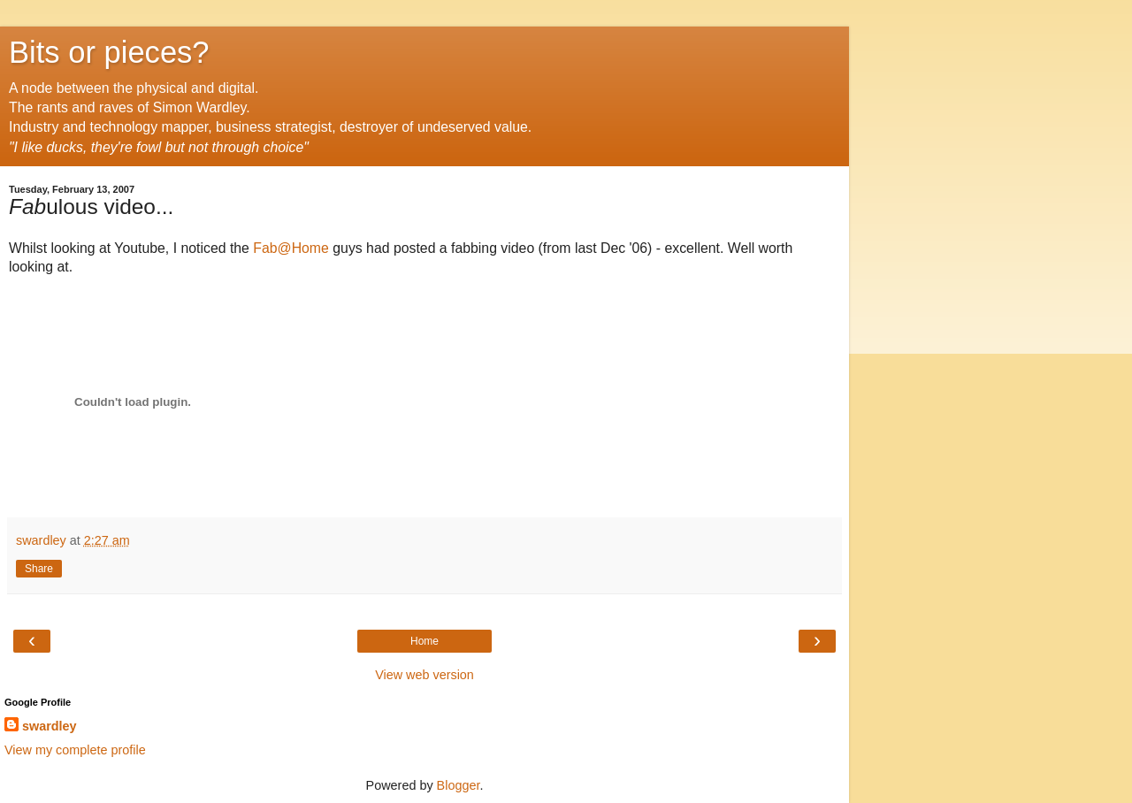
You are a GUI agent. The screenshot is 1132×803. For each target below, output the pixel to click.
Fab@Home (291, 248)
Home (424, 641)
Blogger (458, 785)
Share (39, 568)
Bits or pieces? (109, 52)
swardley (49, 726)
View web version (424, 675)
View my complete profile (75, 750)
